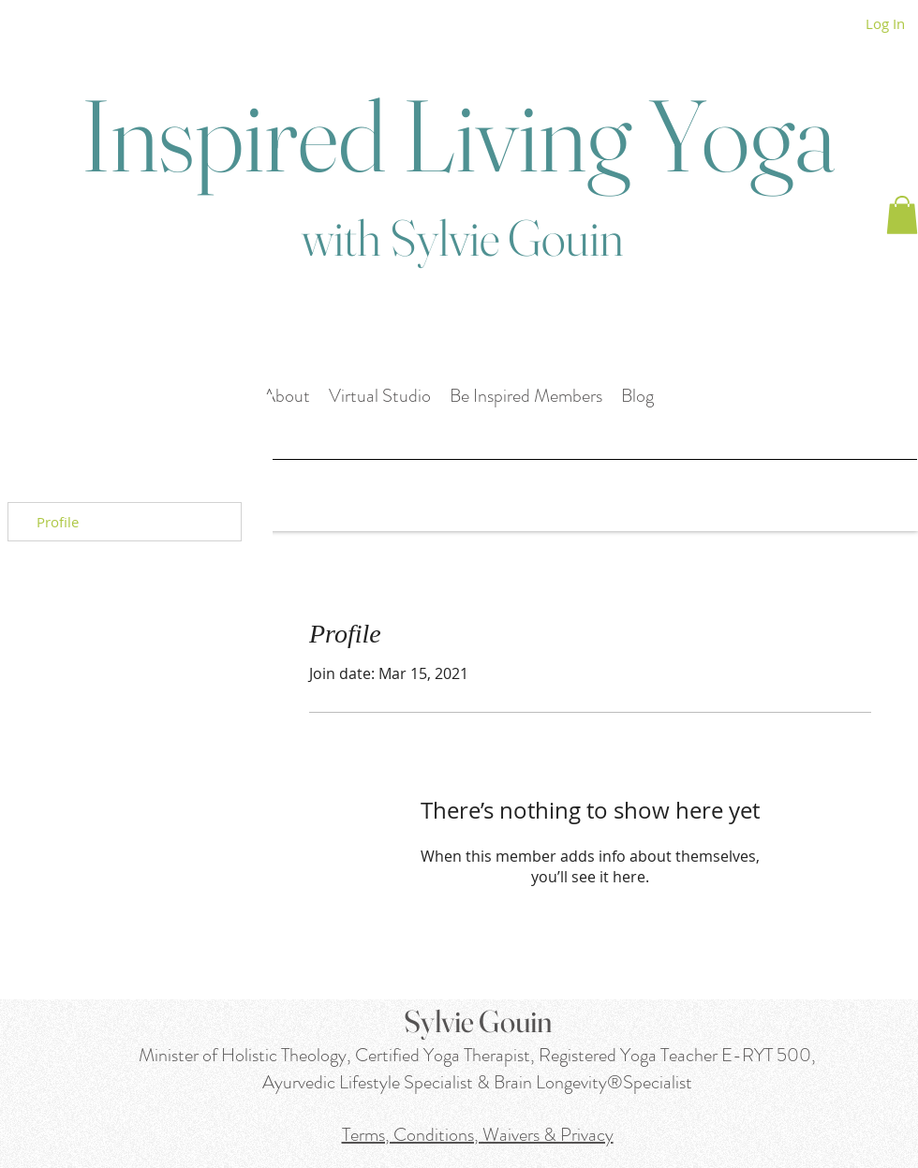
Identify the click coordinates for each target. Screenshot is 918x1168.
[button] (902, 215)
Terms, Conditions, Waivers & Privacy (478, 1134)
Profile (58, 521)
